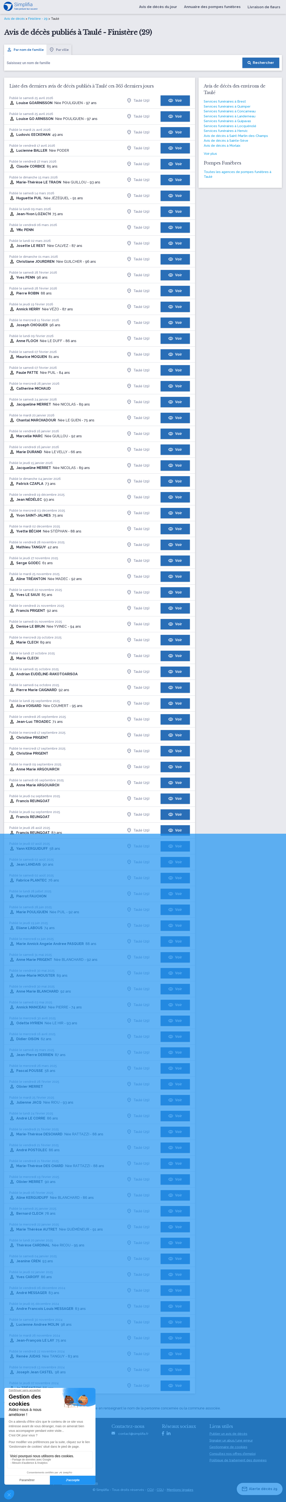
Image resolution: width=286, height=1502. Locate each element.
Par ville (59, 49)
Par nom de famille (25, 49)
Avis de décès (14, 18)
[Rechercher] (260, 63)
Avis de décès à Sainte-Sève (226, 141)
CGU (160, 1490)
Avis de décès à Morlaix (222, 146)
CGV (150, 1490)
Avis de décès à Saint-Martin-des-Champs (236, 136)
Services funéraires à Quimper (227, 106)
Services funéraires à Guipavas (227, 121)
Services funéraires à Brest (225, 101)
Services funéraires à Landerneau (229, 116)
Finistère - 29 (38, 18)
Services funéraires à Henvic (226, 131)
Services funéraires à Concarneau (230, 111)
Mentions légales (180, 1490)
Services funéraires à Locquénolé (230, 126)
